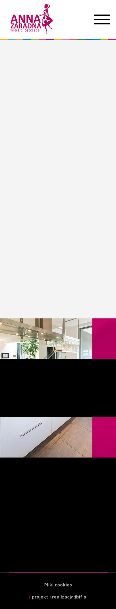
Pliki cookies (58, 585)
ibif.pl (81, 597)
